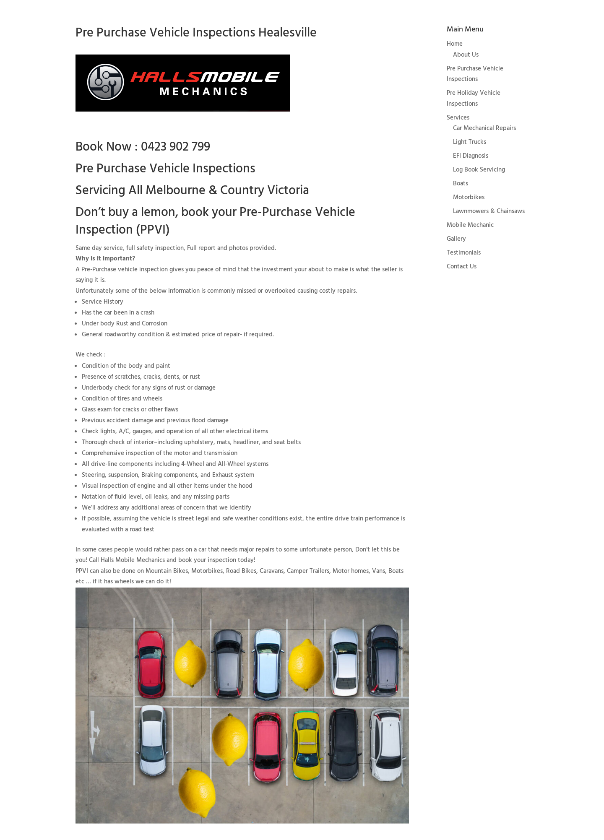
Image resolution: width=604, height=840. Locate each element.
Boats (460, 184)
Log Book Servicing (479, 170)
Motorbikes (468, 197)
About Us (466, 55)
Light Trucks (469, 142)
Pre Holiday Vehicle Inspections (473, 98)
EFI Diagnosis (470, 156)
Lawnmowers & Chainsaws (489, 211)
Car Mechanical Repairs (484, 128)
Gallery (456, 239)
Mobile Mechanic (470, 225)
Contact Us (461, 267)
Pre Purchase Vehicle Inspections (475, 74)
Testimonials (464, 253)
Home (455, 44)
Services (458, 118)
